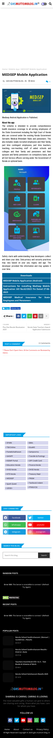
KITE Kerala (11, 474)
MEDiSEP (10, 478)
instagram (40, 532)
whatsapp (16, 524)
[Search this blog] (20, 555)
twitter (41, 517)
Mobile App (14, 69)
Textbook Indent (36, 483)
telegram (16, 532)
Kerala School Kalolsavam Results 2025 (31, 674)
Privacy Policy (42, 729)
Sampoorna (34, 452)
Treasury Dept (35, 474)
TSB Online (11, 447)
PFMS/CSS (33, 487)
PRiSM (31, 478)
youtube (40, 524)
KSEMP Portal (12, 460)
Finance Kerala (35, 465)
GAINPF (10, 456)
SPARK (9, 443)
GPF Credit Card (35, 460)
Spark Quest (12, 484)
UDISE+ (9, 488)
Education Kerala (13, 465)
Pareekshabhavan (14, 452)
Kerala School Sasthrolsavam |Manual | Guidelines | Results (32, 638)
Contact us (28, 729)
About (16, 729)
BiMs (31, 443)
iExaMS (32, 447)
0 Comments (44, 343)
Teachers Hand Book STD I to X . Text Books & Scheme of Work (30, 662)
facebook (16, 517)
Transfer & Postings (37, 456)
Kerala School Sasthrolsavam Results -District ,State (31, 650)
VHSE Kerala (11, 469)
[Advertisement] (26, 36)
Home (4, 69)
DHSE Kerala (34, 469)
